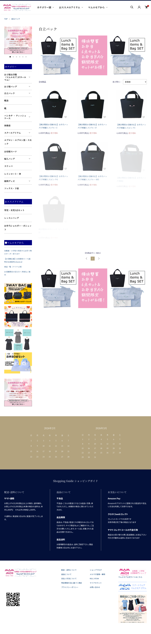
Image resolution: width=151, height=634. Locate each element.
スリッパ (8, 166)
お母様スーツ (10, 151)
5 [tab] (22, 56)
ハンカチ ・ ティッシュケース (15, 117)
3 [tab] (16, 56)
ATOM (96, 578)
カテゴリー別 (44, 7)
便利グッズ (9, 181)
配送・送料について (69, 570)
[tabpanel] (18, 40)
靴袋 (6, 100)
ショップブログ (96, 570)
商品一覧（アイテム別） (13, 266)
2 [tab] (13, 56)
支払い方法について (69, 578)
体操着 (7, 125)
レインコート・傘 (12, 173)
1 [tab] (10, 56)
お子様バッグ (10, 86)
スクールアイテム (12, 132)
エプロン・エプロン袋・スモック (18, 142)
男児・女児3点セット (14, 210)
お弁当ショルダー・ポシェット (18, 227)
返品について (66, 574)
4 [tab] (19, 56)
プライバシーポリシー (69, 587)
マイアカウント (96, 583)
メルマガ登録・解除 (97, 574)
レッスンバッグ (11, 217)
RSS (91, 578)
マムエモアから (96, 7)
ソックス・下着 (11, 188)
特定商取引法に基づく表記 (71, 583)
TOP (6, 19)
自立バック (15, 19)
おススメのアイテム (69, 7)
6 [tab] (26, 56)
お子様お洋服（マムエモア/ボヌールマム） (15, 77)
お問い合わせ (95, 587)
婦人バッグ (9, 158)
